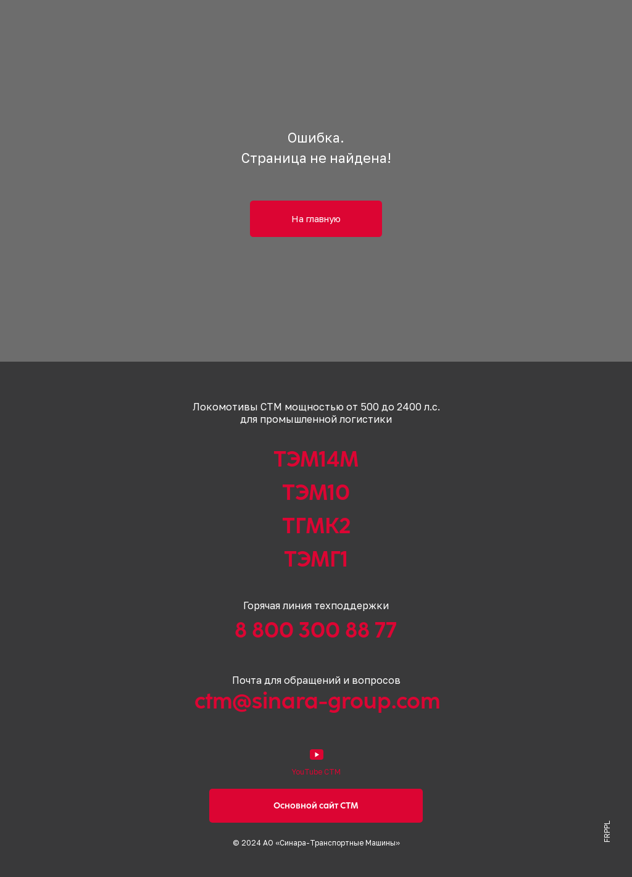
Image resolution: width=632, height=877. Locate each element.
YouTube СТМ (316, 771)
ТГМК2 (316, 526)
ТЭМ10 (316, 492)
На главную (316, 218)
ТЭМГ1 (316, 559)
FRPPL (607, 831)
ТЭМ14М (316, 459)
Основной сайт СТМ (316, 805)
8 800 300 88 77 (316, 630)
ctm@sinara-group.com (317, 701)
